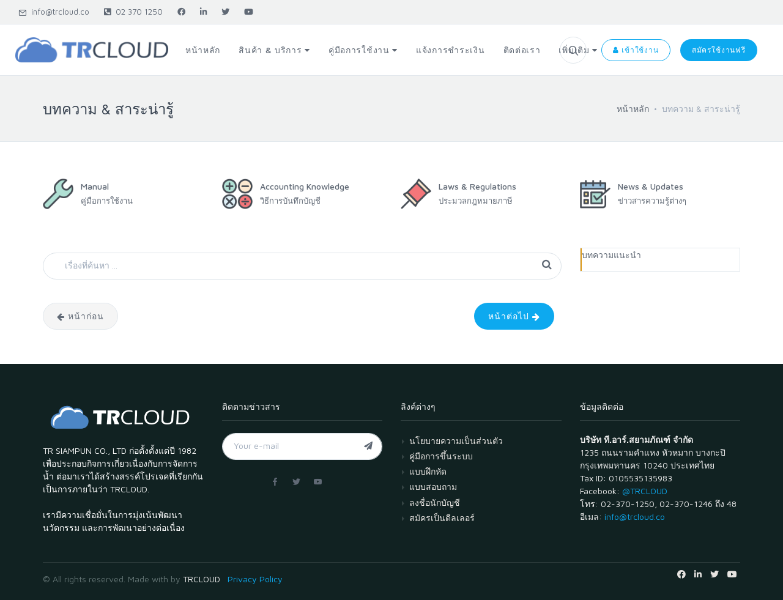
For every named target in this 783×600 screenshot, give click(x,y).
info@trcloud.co (53, 12)
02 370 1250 (133, 12)
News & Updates (650, 186)
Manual (95, 186)
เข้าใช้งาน (635, 49)
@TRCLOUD (644, 491)
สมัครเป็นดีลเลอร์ (442, 518)
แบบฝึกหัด (428, 471)
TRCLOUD (201, 579)
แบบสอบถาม (433, 486)
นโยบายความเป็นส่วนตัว (456, 440)
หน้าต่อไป (514, 316)
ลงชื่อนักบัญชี (434, 502)
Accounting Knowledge (304, 186)
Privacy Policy (255, 579)
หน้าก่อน (80, 316)
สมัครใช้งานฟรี (719, 49)
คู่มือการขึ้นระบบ (441, 456)
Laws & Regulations (477, 186)
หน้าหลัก (633, 108)
